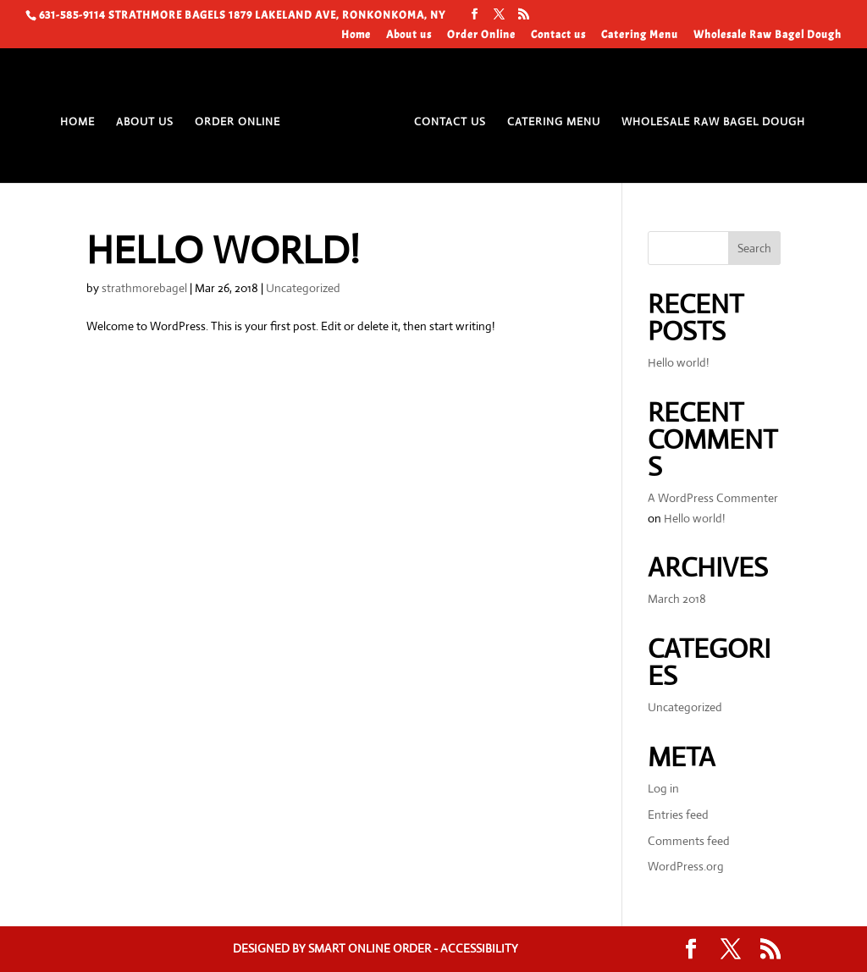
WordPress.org (686, 866)
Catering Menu (639, 35)
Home (356, 35)
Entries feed (678, 814)
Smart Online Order (369, 948)
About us (409, 35)
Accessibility (479, 948)
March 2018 (677, 598)
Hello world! (222, 250)
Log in (663, 788)
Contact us (558, 35)
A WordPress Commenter (713, 497)
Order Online (481, 35)
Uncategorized (303, 287)
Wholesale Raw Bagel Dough (767, 35)
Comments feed (689, 840)
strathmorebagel (144, 287)
